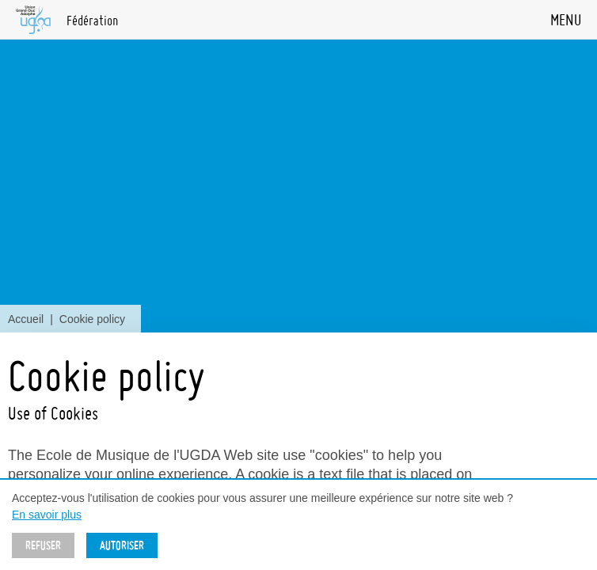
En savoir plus (47, 514)
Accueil (26, 319)
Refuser (43, 545)
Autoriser (122, 545)
